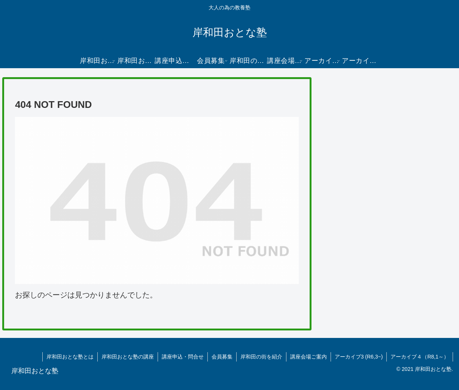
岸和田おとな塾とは (70, 357)
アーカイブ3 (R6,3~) (359, 357)
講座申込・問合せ (183, 357)
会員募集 (222, 357)
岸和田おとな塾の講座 (127, 357)
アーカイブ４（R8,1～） (419, 357)
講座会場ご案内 (308, 357)
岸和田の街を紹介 (261, 357)
